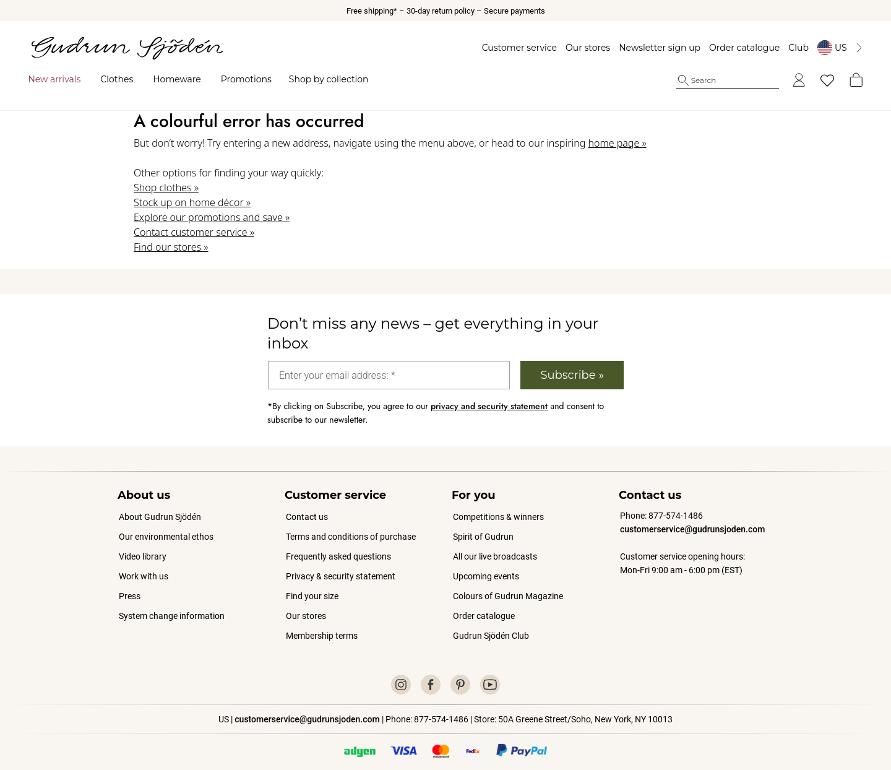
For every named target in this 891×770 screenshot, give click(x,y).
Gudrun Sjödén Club (491, 624)
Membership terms (322, 624)
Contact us (307, 506)
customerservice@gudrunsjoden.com (692, 518)
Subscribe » (572, 364)
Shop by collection (335, 79)
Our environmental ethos (166, 525)
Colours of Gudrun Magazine (508, 585)
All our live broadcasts (495, 545)
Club (792, 47)
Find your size (312, 585)
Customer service (512, 47)
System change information (172, 605)
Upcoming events (486, 565)
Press (129, 585)
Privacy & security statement (340, 565)
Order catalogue (737, 47)
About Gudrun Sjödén (160, 506)
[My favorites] (820, 80)
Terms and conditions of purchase (351, 525)
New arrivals (61, 79)
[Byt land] (833, 47)
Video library (142, 545)
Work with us (143, 565)
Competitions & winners (498, 506)
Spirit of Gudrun (483, 525)
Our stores (581, 47)
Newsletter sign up (653, 47)
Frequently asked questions (338, 545)
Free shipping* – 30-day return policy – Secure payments (445, 10)
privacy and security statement (489, 395)
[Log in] (792, 80)
